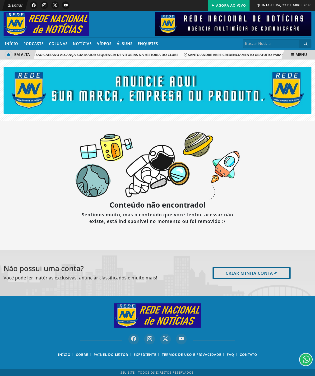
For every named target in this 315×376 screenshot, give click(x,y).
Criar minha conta (252, 273)
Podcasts (33, 43)
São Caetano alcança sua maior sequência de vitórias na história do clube (105, 54)
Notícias (82, 43)
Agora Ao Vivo (228, 5)
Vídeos (104, 43)
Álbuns (124, 43)
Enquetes (148, 43)
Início (11, 43)
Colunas (58, 43)
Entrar (14, 5)
